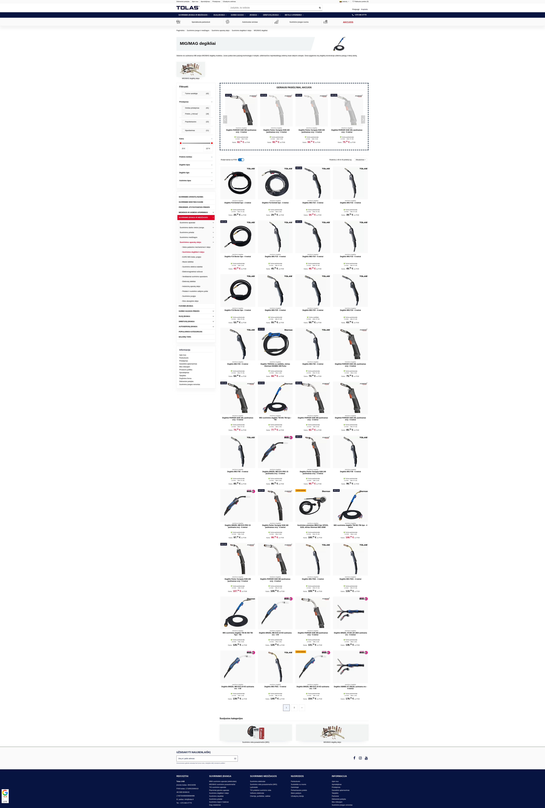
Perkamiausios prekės (299, 790)
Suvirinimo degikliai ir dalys (219, 793)
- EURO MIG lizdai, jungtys (191, 257)
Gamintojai (295, 787)
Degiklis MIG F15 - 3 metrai (350, 203)
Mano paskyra (296, 793)
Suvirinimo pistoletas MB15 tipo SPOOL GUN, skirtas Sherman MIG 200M (312, 526)
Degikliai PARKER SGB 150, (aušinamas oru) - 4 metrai (350, 419)
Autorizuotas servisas (250, 22)
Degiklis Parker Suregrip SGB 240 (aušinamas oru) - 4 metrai (275, 526)
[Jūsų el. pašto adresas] (205, 758)
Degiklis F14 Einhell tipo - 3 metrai (275, 203)
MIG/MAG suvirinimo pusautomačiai (222, 784)
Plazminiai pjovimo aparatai (219, 790)
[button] (193, 15)
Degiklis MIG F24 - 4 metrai (350, 310)
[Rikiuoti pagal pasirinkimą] (360, 160)
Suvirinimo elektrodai (257, 781)
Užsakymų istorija (297, 796)
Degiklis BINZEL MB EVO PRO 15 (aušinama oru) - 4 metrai (238, 526)
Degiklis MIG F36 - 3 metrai (312, 364)
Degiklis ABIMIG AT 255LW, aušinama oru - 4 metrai (350, 688)
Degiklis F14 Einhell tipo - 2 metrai (237, 203)
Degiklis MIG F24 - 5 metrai (241, 130)
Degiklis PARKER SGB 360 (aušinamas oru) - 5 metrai (313, 634)
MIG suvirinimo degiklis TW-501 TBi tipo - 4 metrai (350, 526)
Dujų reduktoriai (215, 805)
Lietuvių (345, 1)
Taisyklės (182, 376)
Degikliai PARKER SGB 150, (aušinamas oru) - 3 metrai (350, 365)
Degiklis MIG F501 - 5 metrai (275, 687)
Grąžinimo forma (185, 378)
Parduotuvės (183, 358)
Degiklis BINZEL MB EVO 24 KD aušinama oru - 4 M (237, 688)
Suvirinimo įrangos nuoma (299, 22)
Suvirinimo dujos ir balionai (219, 802)
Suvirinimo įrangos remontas (189, 384)
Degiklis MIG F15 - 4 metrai (275, 257)
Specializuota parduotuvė (201, 22)
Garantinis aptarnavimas (188, 364)
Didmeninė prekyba (183, 1)
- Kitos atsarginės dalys (190, 301)
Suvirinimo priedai (215, 799)
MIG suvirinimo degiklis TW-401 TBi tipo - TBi (275, 419)
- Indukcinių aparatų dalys (190, 286)
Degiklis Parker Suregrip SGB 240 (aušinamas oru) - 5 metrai (312, 131)
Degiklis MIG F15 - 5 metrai (350, 257)
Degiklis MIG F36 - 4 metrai (237, 472)
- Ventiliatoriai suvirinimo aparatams (194, 277)
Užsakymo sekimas (229, 1)
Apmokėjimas (205, 1)
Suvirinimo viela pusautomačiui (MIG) (255, 742)
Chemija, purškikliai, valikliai (260, 796)
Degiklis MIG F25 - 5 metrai (237, 364)
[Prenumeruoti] (235, 758)
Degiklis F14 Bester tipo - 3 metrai (238, 310)
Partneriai (335, 796)
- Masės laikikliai (187, 262)
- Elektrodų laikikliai (188, 281)
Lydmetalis (254, 787)
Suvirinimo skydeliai (216, 796)
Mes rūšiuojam (184, 367)
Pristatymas (216, 1)
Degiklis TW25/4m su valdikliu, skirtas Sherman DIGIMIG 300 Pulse (275, 365)
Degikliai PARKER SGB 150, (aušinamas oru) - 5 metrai (237, 419)
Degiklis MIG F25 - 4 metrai (312, 310)
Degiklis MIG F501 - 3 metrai (313, 579)
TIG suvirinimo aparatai (217, 787)
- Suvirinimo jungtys (188, 296)
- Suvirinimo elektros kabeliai (191, 267)
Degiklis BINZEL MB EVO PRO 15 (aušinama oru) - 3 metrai (275, 472)
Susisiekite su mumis (298, 784)
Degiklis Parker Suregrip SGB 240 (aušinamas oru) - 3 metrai (313, 472)
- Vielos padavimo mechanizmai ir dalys (196, 247)
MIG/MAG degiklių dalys (191, 78)
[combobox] (275, 8)
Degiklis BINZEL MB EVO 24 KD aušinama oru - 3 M (275, 634)
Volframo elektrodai (257, 793)
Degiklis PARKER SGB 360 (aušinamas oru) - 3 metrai (347, 131)
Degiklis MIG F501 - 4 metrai (350, 579)
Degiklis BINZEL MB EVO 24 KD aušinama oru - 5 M (313, 688)
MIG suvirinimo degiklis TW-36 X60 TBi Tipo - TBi (238, 634)
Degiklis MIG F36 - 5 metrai (350, 472)
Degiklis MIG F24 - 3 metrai (276, 130)
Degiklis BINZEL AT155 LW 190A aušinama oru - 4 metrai (350, 634)
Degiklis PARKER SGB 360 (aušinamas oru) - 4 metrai (275, 580)
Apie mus (195, 1)
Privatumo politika (185, 370)
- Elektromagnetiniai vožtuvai (192, 272)
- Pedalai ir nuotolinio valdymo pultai (194, 291)
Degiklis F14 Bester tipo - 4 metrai (238, 257)
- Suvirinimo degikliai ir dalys (192, 252)
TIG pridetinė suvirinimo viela (260, 790)
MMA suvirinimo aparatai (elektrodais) (223, 781)
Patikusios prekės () (360, 1)
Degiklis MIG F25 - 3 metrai (275, 310)
